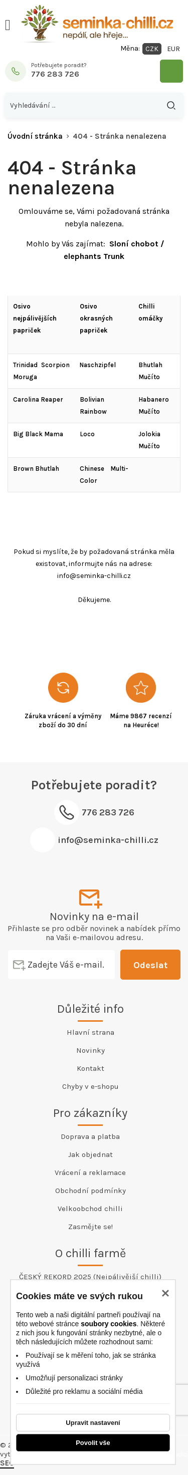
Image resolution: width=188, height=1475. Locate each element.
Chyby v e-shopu (90, 1086)
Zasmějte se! (90, 1226)
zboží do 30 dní (63, 725)
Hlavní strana (90, 1032)
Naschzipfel (98, 365)
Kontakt (90, 1068)
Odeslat (150, 965)
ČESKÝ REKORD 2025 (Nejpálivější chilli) (90, 1276)
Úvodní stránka (35, 136)
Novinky (90, 1050)
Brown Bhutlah (36, 468)
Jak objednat (90, 1154)
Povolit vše (93, 1442)
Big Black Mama (38, 434)
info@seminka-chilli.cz (108, 839)
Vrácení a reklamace (90, 1172)
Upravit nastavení (93, 1422)
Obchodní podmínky (90, 1190)
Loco (87, 434)
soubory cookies (108, 1324)
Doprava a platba (90, 1136)
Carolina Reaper (38, 399)
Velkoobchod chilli (90, 1208)
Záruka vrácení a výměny (63, 716)
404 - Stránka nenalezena (119, 136)
